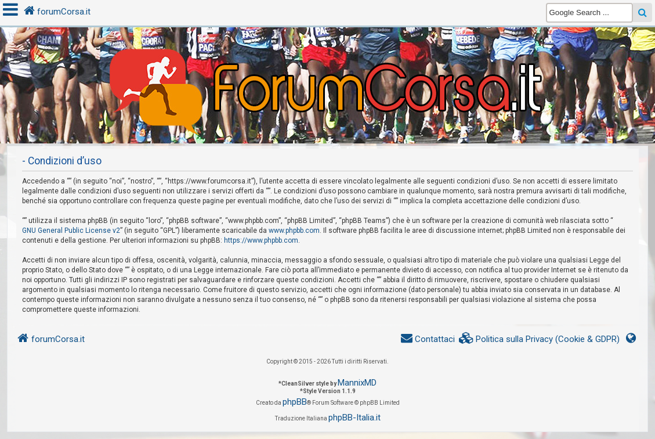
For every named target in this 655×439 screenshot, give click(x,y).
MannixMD (357, 382)
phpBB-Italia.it (354, 417)
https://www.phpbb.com (261, 240)
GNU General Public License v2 (71, 230)
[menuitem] (539, 339)
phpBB (295, 402)
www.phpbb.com (294, 230)
